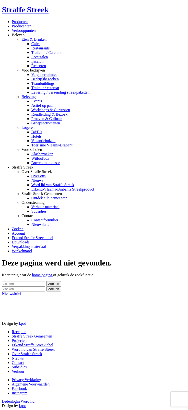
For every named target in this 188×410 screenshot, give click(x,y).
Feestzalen (39, 57)
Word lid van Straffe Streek (52, 185)
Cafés (35, 44)
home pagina (42, 275)
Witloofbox (40, 158)
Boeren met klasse (45, 163)
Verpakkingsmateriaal (29, 246)
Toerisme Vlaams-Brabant (51, 145)
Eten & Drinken (34, 39)
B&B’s (36, 132)
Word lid (28, 401)
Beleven (18, 35)
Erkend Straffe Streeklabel (32, 238)
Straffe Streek (22, 167)
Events (36, 101)
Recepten (38, 66)
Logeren (28, 127)
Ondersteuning (33, 202)
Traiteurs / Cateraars (47, 52)
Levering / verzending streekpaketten (60, 92)
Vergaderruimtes (44, 74)
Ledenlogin (11, 401)
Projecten (19, 340)
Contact (28, 216)
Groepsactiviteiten (45, 123)
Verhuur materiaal (45, 207)
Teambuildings (43, 83)
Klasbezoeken (42, 154)
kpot (22, 323)
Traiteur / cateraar (45, 88)
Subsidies (38, 211)
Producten (20, 22)
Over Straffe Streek (37, 171)
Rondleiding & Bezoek (49, 114)
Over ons (38, 176)
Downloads (21, 242)
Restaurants (40, 48)
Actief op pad (42, 105)
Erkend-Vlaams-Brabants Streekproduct (62, 189)
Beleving (29, 97)
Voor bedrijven (33, 70)
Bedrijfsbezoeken (45, 79)
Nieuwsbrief (41, 224)
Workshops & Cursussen (50, 110)
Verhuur (18, 371)
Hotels (36, 136)
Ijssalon (37, 61)
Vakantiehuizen (43, 141)
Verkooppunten (24, 30)
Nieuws (37, 180)
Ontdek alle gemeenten (49, 198)
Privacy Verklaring (26, 380)
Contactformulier (44, 220)
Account (18, 233)
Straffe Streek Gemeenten (42, 194)
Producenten (21, 26)
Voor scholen (32, 149)
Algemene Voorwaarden (30, 384)
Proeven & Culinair (46, 119)
